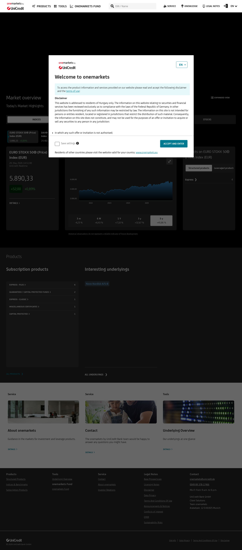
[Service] (169, 7)
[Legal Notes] (210, 7)
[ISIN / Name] (135, 6)
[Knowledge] (189, 7)
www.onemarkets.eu (147, 152)
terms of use (73, 91)
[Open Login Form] (226, 7)
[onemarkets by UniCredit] (14, 5)
